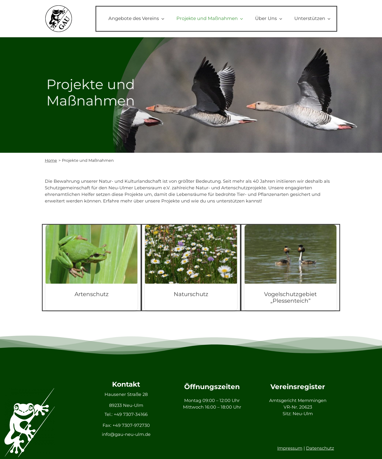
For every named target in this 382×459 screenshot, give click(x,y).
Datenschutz (320, 448)
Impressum (289, 448)
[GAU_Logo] (58, 7)
